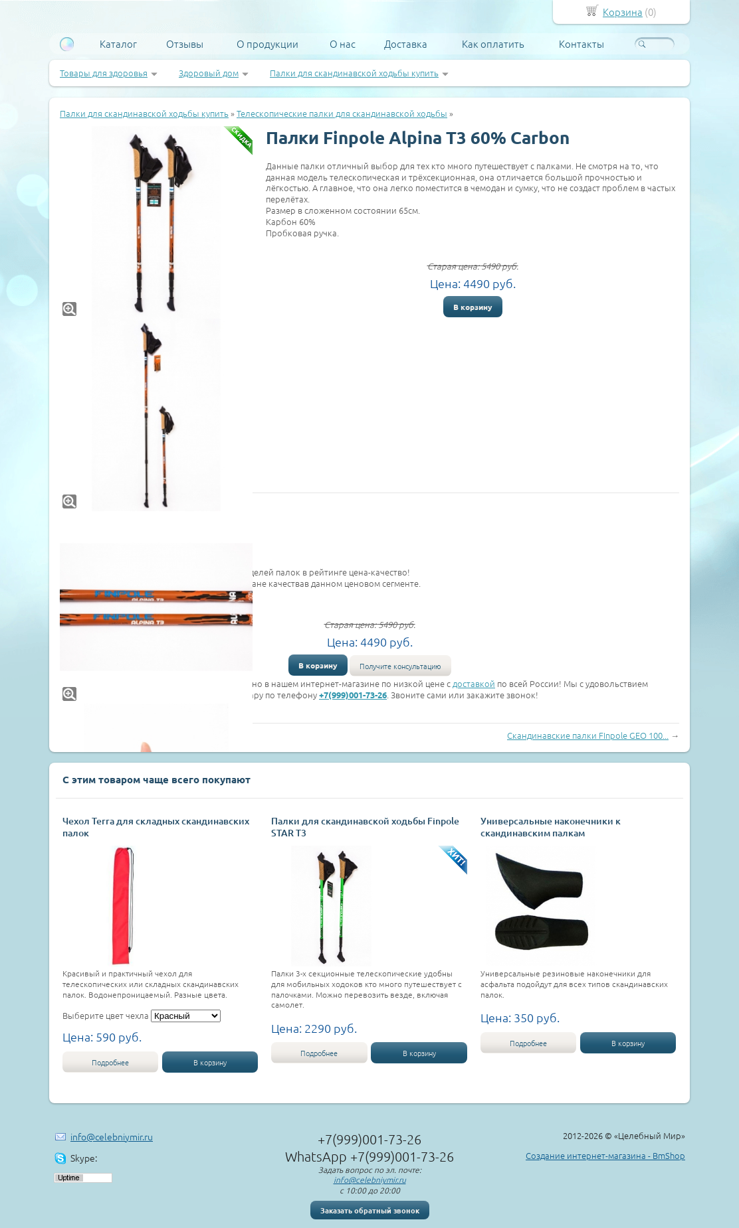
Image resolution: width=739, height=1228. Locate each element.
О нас (343, 43)
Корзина (623, 12)
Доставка (405, 43)
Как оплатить (493, 43)
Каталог (118, 43)
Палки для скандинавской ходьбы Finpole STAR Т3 (365, 826)
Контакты (581, 43)
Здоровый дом (209, 72)
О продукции (267, 43)
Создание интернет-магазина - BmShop (605, 1155)
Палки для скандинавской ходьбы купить (354, 72)
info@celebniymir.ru (111, 1136)
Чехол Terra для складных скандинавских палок (155, 826)
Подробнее (110, 1062)
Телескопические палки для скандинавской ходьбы (342, 113)
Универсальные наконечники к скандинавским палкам (550, 826)
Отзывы (184, 43)
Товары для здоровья (104, 72)
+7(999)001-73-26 (353, 694)
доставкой (474, 683)
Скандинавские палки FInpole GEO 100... (588, 735)
